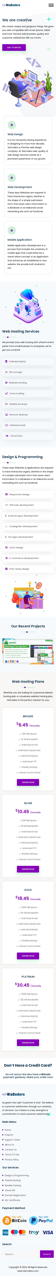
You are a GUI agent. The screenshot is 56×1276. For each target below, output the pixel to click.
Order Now (28, 774)
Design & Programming (17, 1175)
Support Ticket (12, 1139)
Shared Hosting (12, 1180)
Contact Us (11, 1149)
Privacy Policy (12, 1159)
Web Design (15, 134)
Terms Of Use (12, 1154)
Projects (9, 1134)
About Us (9, 1144)
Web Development (20, 187)
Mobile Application (20, 239)
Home (8, 1129)
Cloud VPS (10, 1190)
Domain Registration (15, 1195)
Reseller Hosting (13, 1185)
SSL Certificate (12, 1200)
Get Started (14, 47)
